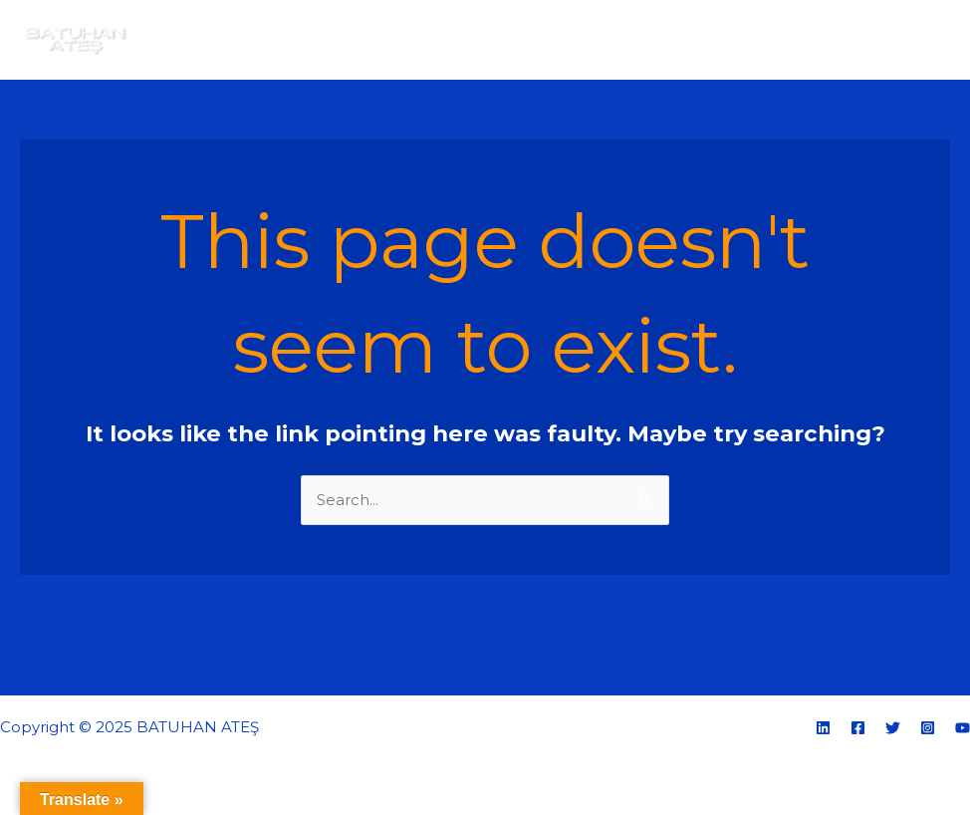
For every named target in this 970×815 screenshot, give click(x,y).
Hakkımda (631, 39)
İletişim (908, 39)
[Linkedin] (823, 727)
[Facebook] (857, 727)
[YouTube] (962, 727)
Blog (833, 39)
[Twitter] (892, 727)
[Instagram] (927, 727)
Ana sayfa (526, 39)
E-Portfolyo (743, 39)
